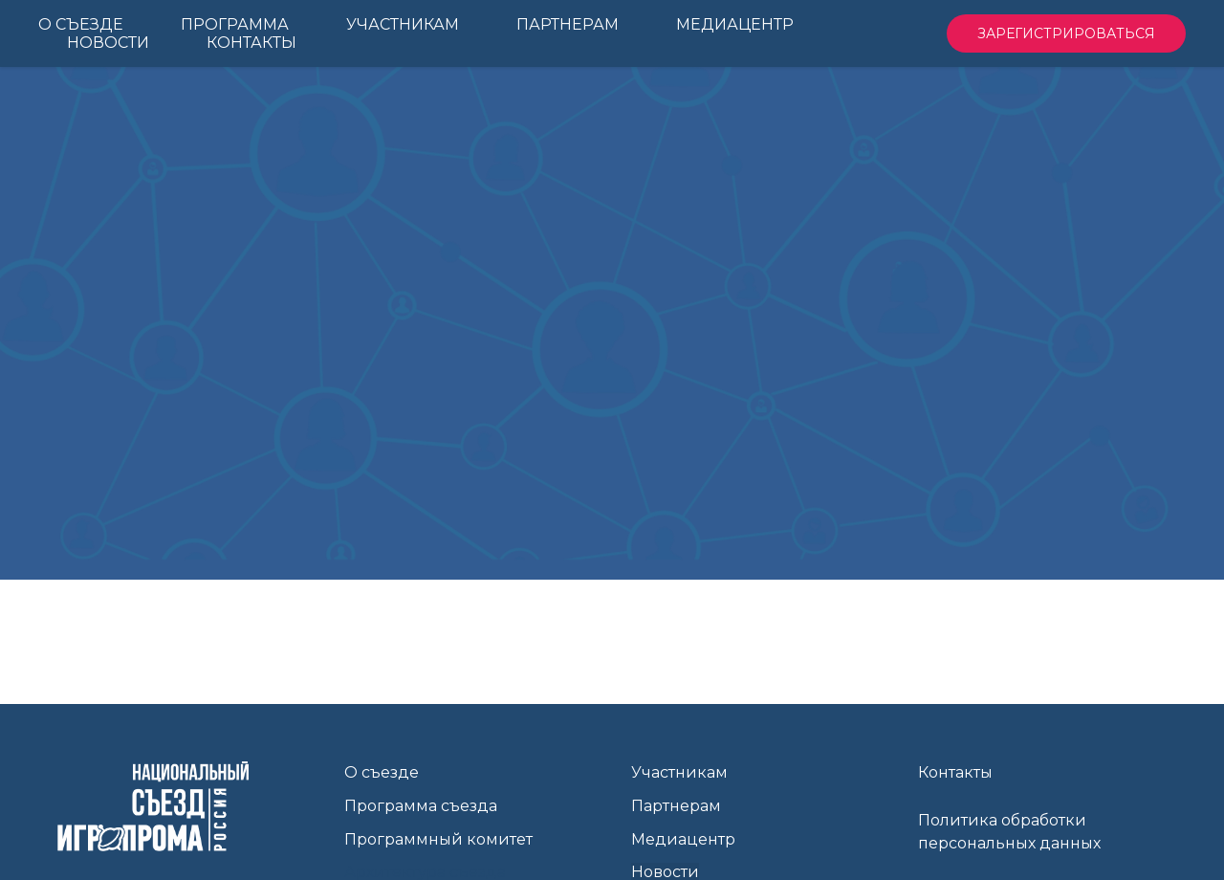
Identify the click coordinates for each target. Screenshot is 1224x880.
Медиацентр (683, 839)
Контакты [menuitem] (251, 42)
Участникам (679, 772)
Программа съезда (420, 806)
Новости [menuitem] (108, 42)
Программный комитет (438, 839)
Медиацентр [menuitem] (735, 24)
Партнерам (676, 806)
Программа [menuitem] (235, 24)
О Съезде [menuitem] (80, 24)
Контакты (955, 772)
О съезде (381, 772)
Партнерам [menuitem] (567, 24)
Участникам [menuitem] (402, 24)
